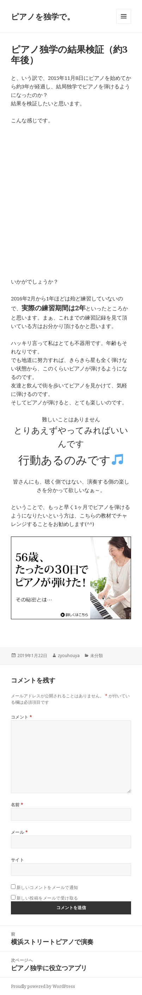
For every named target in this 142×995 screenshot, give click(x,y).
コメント (21, 717)
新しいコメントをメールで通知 (47, 887)
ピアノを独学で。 (43, 16)
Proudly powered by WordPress (43, 986)
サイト (17, 860)
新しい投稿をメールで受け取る (47, 898)
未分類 (96, 655)
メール (19, 832)
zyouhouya (69, 655)
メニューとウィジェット (123, 23)
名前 (17, 805)
